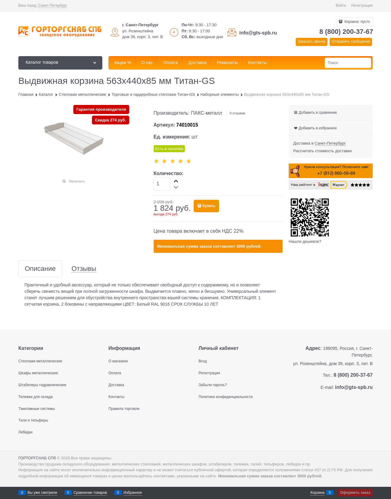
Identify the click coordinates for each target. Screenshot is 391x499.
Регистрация (362, 5)
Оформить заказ (355, 492)
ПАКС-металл (206, 113)
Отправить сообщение (351, 41)
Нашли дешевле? (305, 241)
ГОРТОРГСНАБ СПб (37, 458)
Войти (341, 5)
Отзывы (83, 268)
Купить (209, 206)
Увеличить (77, 181)
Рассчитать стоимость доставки (322, 151)
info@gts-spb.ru (258, 32)
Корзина (317, 492)
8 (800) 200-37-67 (346, 31)
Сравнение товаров (90, 492)
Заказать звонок (311, 41)
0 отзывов (237, 113)
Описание (40, 268)
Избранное (132, 492)
